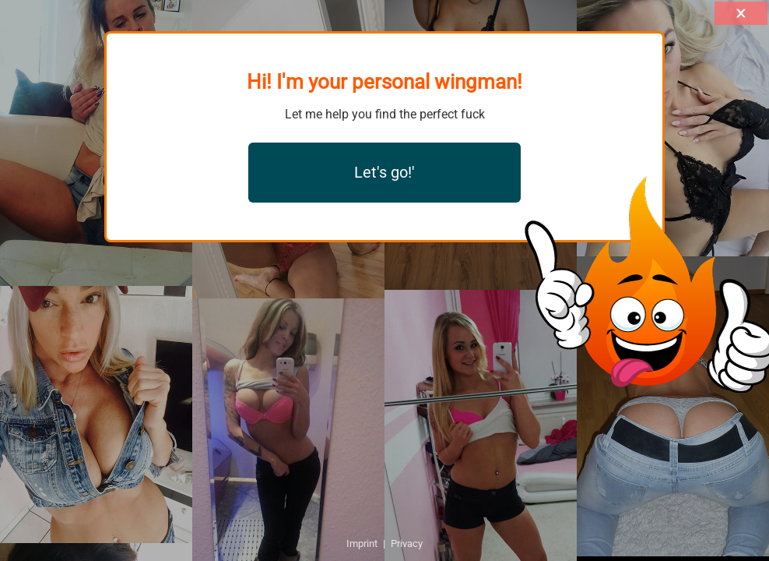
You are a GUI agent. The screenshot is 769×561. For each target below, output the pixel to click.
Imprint (361, 543)
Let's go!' (384, 172)
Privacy (407, 543)
